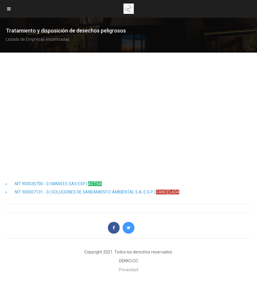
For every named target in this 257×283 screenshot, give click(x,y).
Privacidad (128, 269)
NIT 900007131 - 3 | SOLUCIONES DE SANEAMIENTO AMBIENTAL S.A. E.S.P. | (92, 192)
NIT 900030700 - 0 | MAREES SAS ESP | (54, 183)
